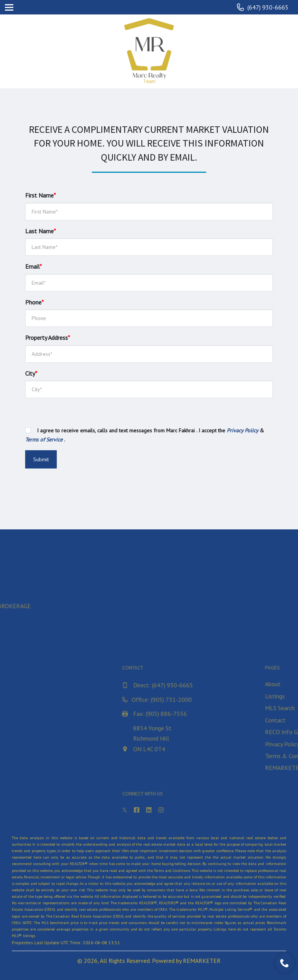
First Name (40, 195)
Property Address (47, 337)
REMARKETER (202, 960)
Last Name (40, 231)
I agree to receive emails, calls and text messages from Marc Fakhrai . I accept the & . (144, 435)
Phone (34, 302)
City (31, 373)
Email (33, 266)
